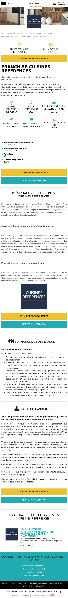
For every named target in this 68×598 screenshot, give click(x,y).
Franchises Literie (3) (34, 572)
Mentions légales (56, 583)
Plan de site (40, 586)
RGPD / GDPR (28, 586)
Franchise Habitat (15, 591)
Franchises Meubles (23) (34, 575)
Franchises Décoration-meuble (40, 34)
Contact (5, 583)
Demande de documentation (34, 59)
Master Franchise (51, 591)
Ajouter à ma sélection (34, 180)
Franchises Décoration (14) (34, 569)
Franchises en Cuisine (10, 36)
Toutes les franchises (15, 34)
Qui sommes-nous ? (19, 583)
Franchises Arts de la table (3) (34, 565)
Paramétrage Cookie (38, 583)
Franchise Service (33, 591)
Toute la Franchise (20, 595)
